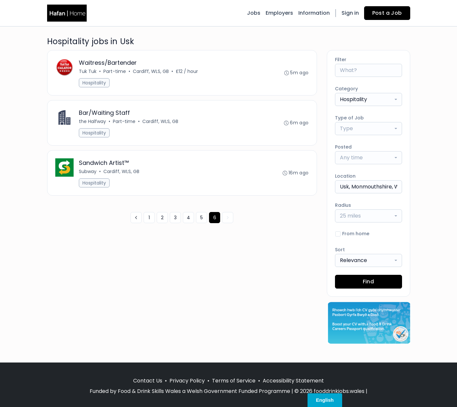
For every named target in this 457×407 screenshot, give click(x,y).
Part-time (114, 71)
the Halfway (92, 121)
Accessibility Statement (293, 380)
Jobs (253, 13)
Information (314, 13)
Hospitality (94, 83)
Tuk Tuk (88, 71)
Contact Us (147, 380)
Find (368, 281)
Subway (88, 171)
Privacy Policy (187, 380)
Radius (343, 205)
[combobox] (368, 99)
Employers (279, 13)
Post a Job (387, 13)
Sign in (350, 13)
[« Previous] (136, 217)
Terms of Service (233, 380)
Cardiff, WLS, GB (151, 71)
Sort (340, 249)
